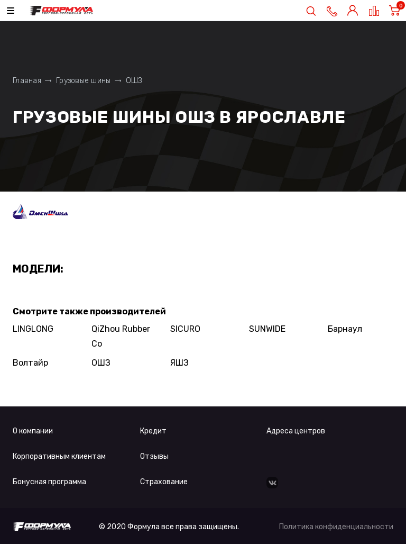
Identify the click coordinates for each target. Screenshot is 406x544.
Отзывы (154, 456)
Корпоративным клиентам (59, 456)
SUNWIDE (267, 329)
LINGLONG (33, 329)
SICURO (185, 329)
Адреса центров (295, 431)
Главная (27, 80)
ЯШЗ (179, 363)
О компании (33, 431)
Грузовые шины (83, 80)
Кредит (153, 431)
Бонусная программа (49, 481)
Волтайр (30, 363)
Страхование (164, 481)
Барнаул (345, 329)
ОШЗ (100, 363)
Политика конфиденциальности (336, 526)
